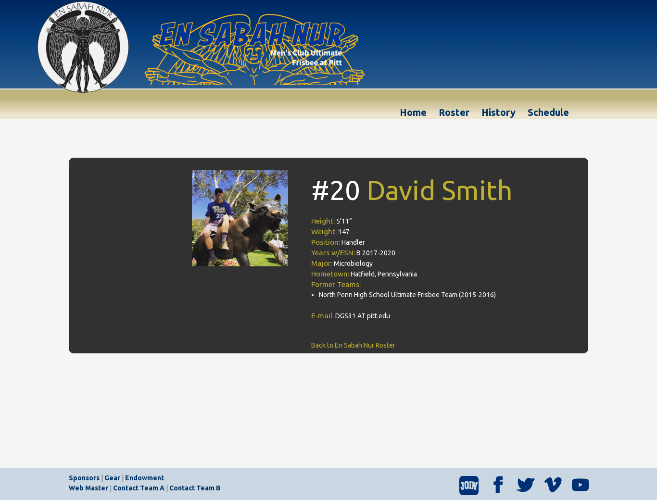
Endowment (144, 478)
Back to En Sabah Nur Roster (353, 345)
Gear (112, 478)
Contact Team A (138, 488)
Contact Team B (195, 488)
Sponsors (84, 478)
